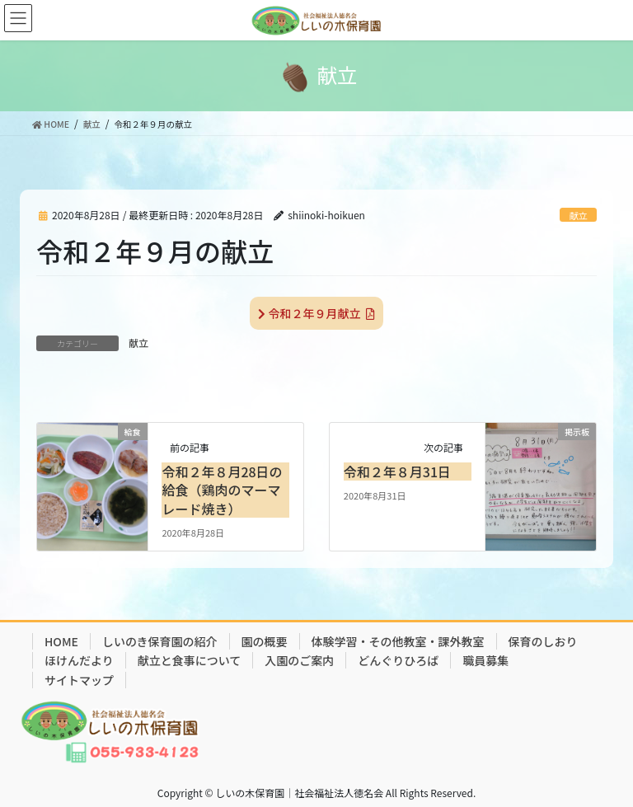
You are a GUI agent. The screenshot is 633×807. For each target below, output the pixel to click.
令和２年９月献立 (316, 313)
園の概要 (264, 641)
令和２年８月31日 (397, 471)
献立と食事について (189, 660)
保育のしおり (543, 641)
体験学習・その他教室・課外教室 (398, 641)
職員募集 (485, 660)
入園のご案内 (299, 660)
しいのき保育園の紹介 (160, 641)
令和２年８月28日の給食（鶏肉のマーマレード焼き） (222, 490)
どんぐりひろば (398, 660)
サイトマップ (79, 680)
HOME (61, 641)
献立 (578, 215)
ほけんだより (79, 660)
